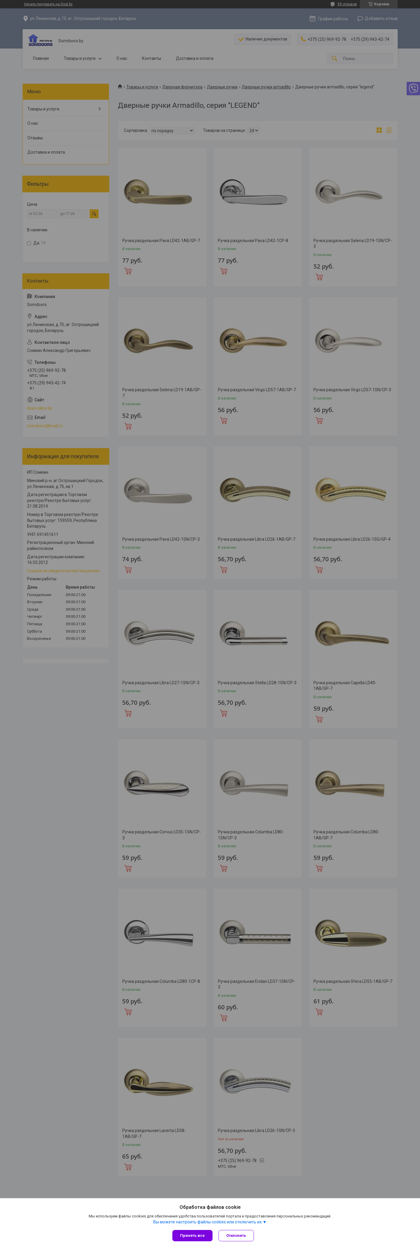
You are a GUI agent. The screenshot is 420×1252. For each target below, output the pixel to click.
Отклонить (236, 1235)
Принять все (192, 1235)
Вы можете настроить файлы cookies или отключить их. (208, 1222)
